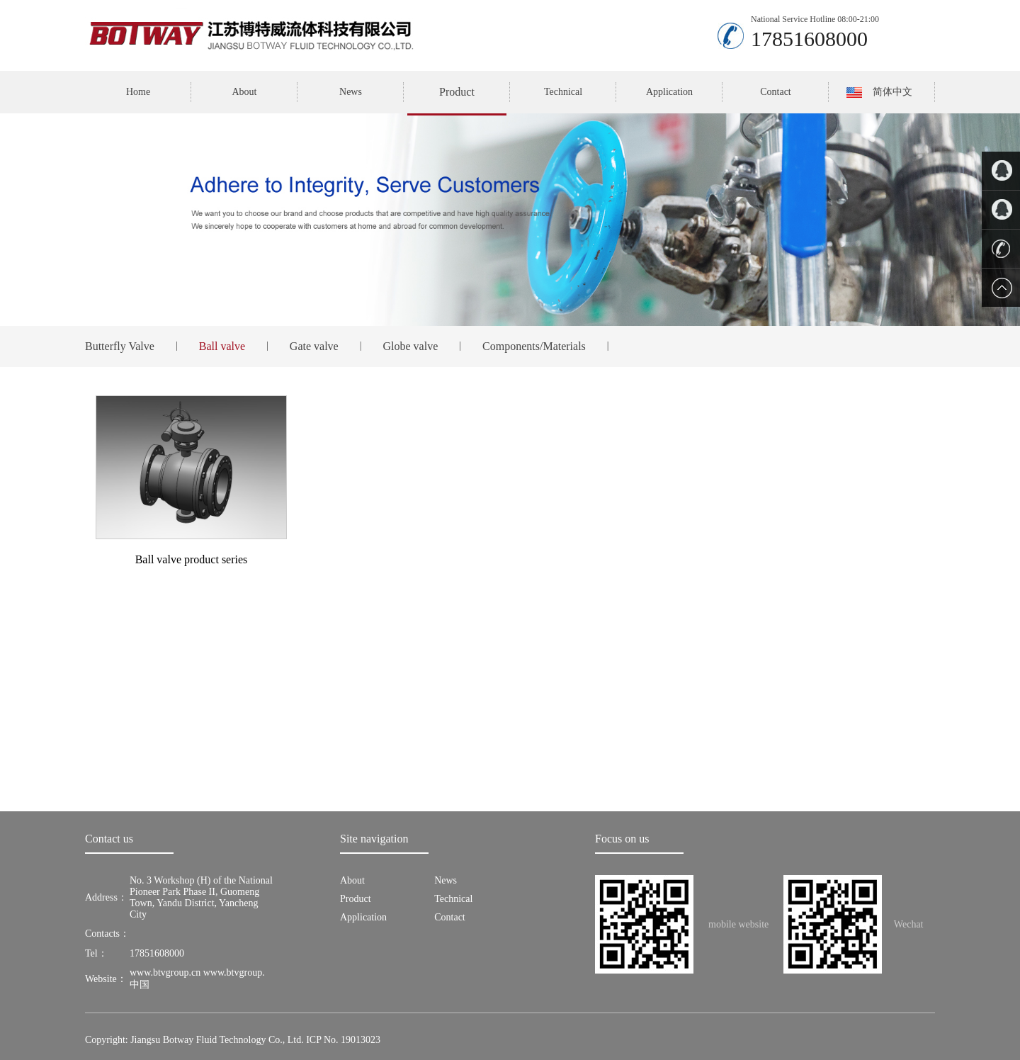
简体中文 (892, 91)
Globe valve (410, 346)
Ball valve (222, 346)
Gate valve (314, 346)
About (244, 91)
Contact (775, 91)
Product (457, 92)
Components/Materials (534, 346)
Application (669, 91)
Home (138, 91)
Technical (563, 91)
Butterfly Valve (119, 346)
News (350, 91)
